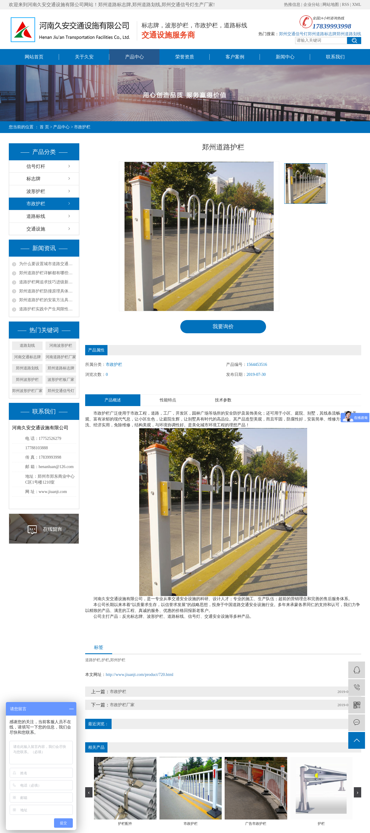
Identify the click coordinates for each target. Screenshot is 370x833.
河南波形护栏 (60, 345)
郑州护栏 (117, 660)
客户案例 (235, 56)
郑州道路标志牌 (61, 368)
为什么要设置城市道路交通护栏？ (47, 264)
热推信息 (292, 4)
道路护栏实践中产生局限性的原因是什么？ (47, 309)
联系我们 (335, 56)
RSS (345, 4)
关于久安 (84, 56)
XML (356, 4)
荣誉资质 (184, 56)
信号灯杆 (35, 166)
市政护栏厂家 (122, 705)
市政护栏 (35, 203)
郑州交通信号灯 (61, 390)
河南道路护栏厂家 (61, 357)
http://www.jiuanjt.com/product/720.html (139, 674)
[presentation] (88, 792)
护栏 (105, 660)
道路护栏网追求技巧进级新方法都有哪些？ (47, 282)
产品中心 (134, 56)
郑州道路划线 (27, 368)
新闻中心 (285, 56)
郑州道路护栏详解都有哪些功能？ (47, 273)
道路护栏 (92, 660)
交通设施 (35, 228)
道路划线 (27, 345)
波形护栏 (35, 191)
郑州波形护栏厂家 (27, 390)
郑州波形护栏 (27, 379)
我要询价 (223, 326)
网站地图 (330, 4)
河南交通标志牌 (27, 357)
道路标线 (35, 216)
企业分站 (311, 4)
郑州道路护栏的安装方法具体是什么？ (47, 300)
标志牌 (33, 178)
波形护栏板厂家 (61, 379)
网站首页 (34, 56)
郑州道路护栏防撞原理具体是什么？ (47, 291)
